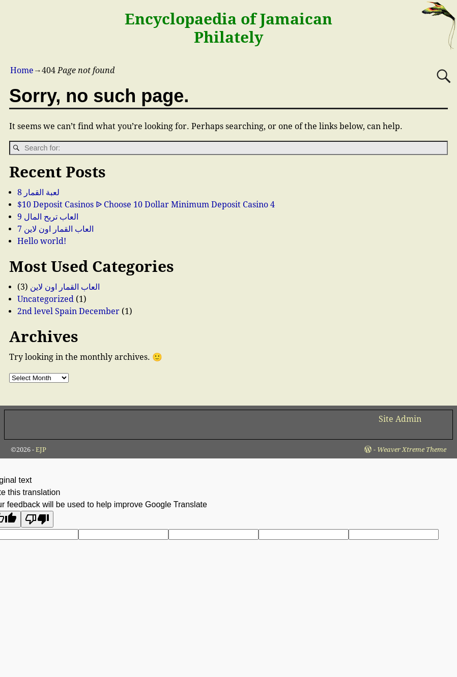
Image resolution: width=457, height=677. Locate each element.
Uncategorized (45, 299)
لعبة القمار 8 (38, 192)
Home (22, 70)
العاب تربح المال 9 (47, 217)
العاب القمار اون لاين (65, 287)
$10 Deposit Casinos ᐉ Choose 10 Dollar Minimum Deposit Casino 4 (146, 204)
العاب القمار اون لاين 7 (55, 229)
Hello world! (41, 241)
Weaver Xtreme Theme (411, 449)
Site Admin (400, 419)
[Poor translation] (37, 519)
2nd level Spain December (68, 311)
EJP (41, 449)
